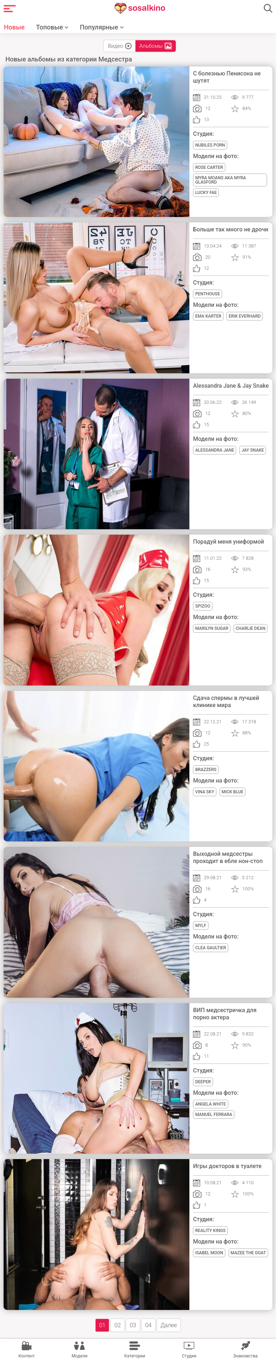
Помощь (129, 1285)
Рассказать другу (78, 1285)
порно (108, 1312)
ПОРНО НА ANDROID (233, 1285)
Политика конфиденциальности (156, 1299)
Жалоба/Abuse (173, 1285)
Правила (81, 1299)
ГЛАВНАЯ (28, 1285)
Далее (169, 1216)
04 (148, 1216)
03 (133, 1216)
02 (117, 1216)
